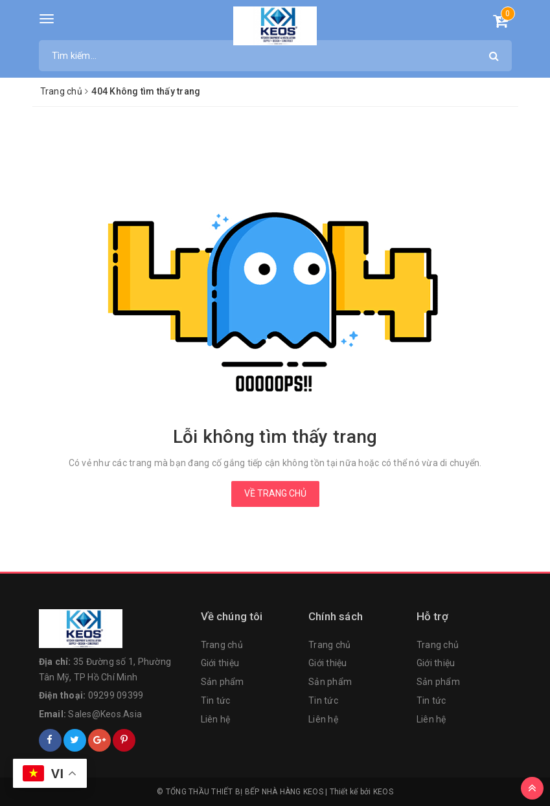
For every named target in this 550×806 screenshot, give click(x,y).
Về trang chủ (275, 493)
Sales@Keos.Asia (105, 714)
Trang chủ (222, 645)
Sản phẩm (222, 682)
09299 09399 (116, 695)
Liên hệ (216, 719)
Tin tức (216, 700)
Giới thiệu (220, 663)
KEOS (383, 791)
